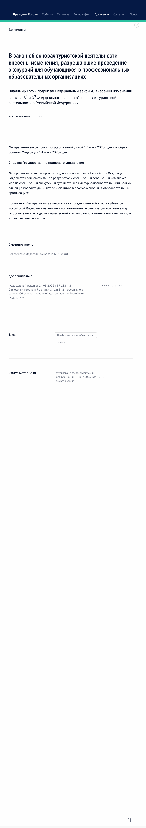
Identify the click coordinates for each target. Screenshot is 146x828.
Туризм (61, 342)
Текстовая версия (64, 381)
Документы (17, 30)
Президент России (25, 6)
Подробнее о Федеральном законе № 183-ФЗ (38, 254)
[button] (6, 5)
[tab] (13, 820)
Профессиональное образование (75, 335)
